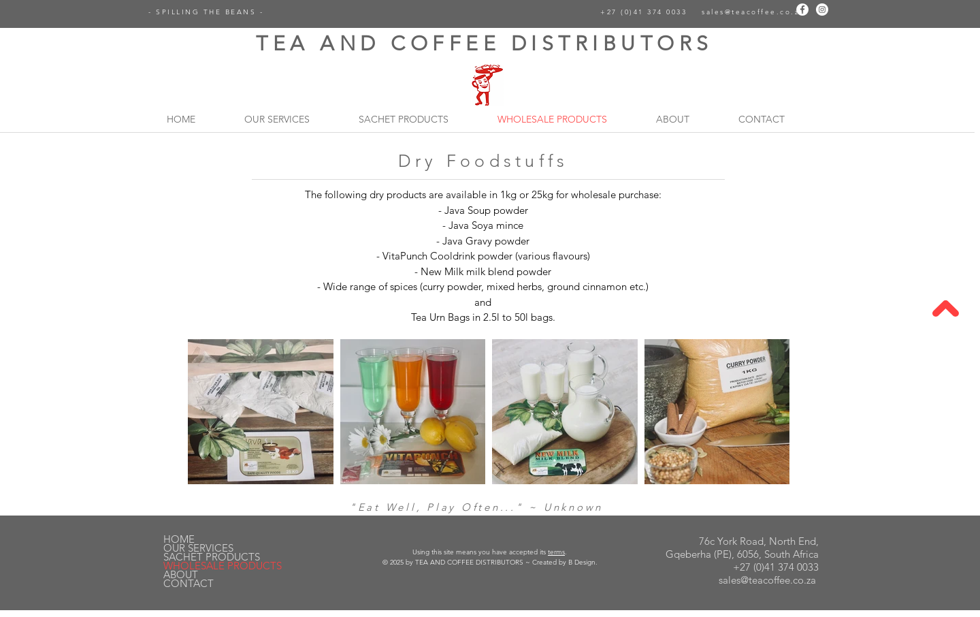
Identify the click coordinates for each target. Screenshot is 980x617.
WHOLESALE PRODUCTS (222, 565)
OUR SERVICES (198, 547)
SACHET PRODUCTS (211, 556)
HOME (179, 539)
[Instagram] (822, 9)
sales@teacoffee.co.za (753, 11)
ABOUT (180, 574)
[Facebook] (802, 9)
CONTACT (188, 583)
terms (556, 552)
